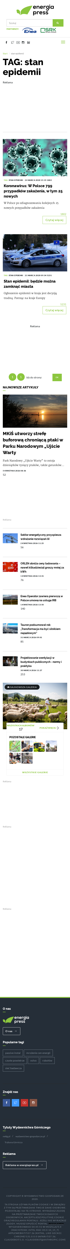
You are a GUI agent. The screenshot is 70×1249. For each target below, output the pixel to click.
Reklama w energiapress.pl (24, 1164)
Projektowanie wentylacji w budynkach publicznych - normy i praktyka (41, 661)
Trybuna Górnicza (13, 1142)
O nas (11, 1030)
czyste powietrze (14, 1059)
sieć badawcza (13, 1067)
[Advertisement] (35, 103)
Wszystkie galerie (35, 772)
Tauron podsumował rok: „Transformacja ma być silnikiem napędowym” (40, 628)
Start (5, 53)
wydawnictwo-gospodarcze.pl (30, 1136)
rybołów (47, 1059)
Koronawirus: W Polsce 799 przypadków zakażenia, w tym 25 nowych (33, 190)
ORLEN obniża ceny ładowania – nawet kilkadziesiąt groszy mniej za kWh (42, 567)
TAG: (6, 180)
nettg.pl (6, 1136)
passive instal (13, 1052)
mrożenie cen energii (38, 1052)
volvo (33, 1059)
